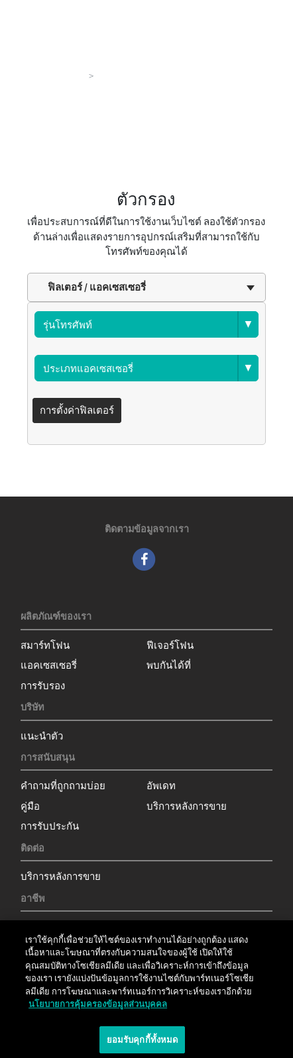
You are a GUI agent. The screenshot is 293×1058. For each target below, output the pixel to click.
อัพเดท (161, 785)
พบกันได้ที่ (168, 665)
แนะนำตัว (42, 736)
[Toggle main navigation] (263, 13)
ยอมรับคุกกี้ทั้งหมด (142, 1043)
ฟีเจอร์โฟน (170, 645)
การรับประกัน (50, 826)
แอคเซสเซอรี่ (49, 665)
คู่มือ (30, 806)
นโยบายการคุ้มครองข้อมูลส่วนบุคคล (98, 1007)
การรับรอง (43, 685)
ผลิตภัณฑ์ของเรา (47, 76)
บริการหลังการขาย (186, 806)
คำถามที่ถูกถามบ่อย (63, 785)
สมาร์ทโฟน (45, 645)
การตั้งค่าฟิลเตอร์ (77, 410)
